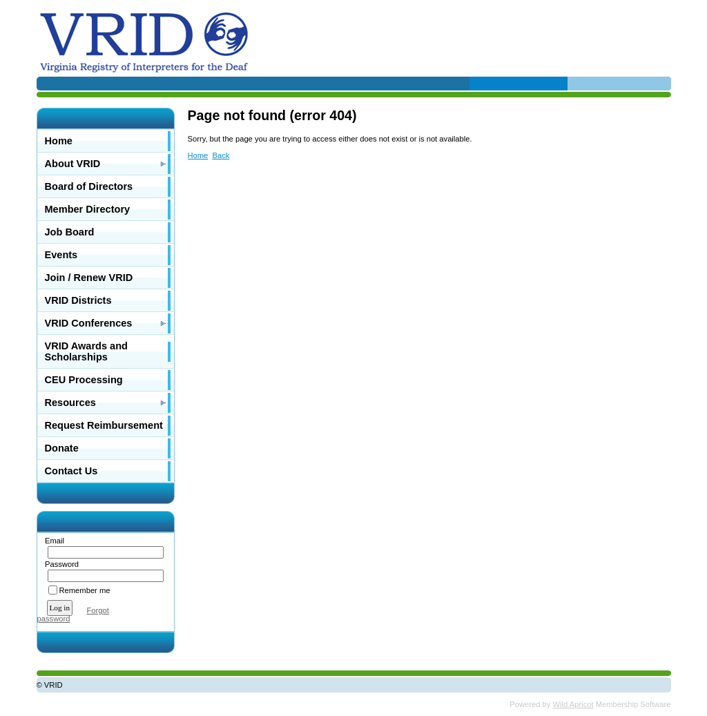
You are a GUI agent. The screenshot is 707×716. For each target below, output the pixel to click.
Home (58, 140)
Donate (62, 448)
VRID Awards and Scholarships (86, 351)
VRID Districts (78, 300)
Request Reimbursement (104, 425)
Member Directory (87, 209)
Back (221, 155)
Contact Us (71, 470)
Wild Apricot (573, 704)
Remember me (84, 590)
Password (59, 564)
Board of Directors (89, 186)
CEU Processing (84, 379)
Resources (70, 402)
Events (61, 254)
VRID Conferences (89, 323)
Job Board (70, 232)
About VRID (73, 163)
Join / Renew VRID (89, 277)
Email (52, 540)
